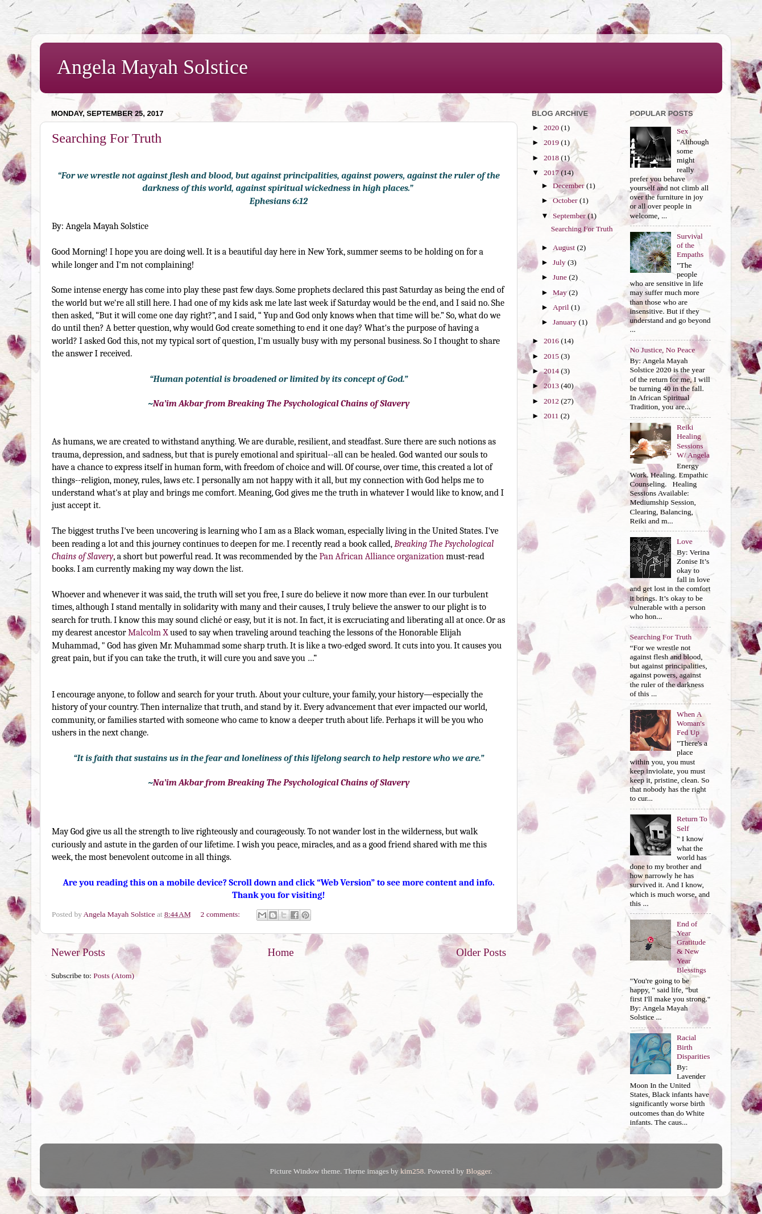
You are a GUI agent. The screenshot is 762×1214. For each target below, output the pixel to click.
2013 (552, 385)
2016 (552, 340)
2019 (552, 142)
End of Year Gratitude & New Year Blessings (691, 947)
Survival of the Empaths (690, 245)
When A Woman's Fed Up (691, 723)
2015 (552, 356)
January (565, 322)
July (560, 262)
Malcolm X (148, 632)
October (566, 200)
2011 (552, 415)
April (562, 307)
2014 (552, 371)
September (570, 215)
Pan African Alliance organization (381, 556)
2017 (552, 172)
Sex (682, 131)
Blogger (478, 1171)
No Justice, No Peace (662, 350)
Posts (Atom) (113, 975)
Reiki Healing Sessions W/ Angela (693, 441)
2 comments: (221, 914)
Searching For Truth (106, 138)
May (561, 292)
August (565, 247)
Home (281, 952)
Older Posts (481, 952)
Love (685, 541)
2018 (552, 157)
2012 (552, 401)
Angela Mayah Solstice (152, 67)
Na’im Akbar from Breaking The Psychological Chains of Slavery (281, 403)
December (569, 185)
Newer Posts (78, 952)
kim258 (412, 1171)
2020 (552, 127)
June (561, 277)
